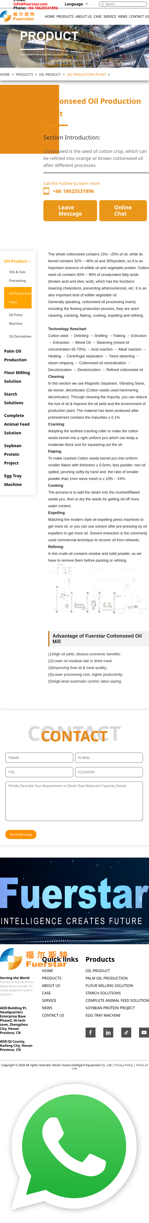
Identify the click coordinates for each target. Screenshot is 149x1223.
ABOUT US (84, 16)
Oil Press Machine (16, 319)
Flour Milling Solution (17, 377)
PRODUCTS (65, 16)
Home (5, 74)
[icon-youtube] (144, 1033)
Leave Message (70, 210)
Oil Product (50, 74)
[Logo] (17, 16)
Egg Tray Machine (13, 480)
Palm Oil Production (15, 355)
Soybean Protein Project (12, 454)
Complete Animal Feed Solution (17, 424)
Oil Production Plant (86, 74)
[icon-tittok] (126, 1033)
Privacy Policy (123, 1065)
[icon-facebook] (90, 1033)
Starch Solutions (13, 398)
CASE (97, 16)
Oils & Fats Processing (17, 276)
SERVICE (109, 16)
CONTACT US (139, 16)
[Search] (126, 4)
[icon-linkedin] (108, 1033)
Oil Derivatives (20, 336)
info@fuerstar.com (30, 3)
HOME (50, 16)
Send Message (21, 834)
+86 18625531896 (42, 7)
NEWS (122, 16)
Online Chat (123, 210)
